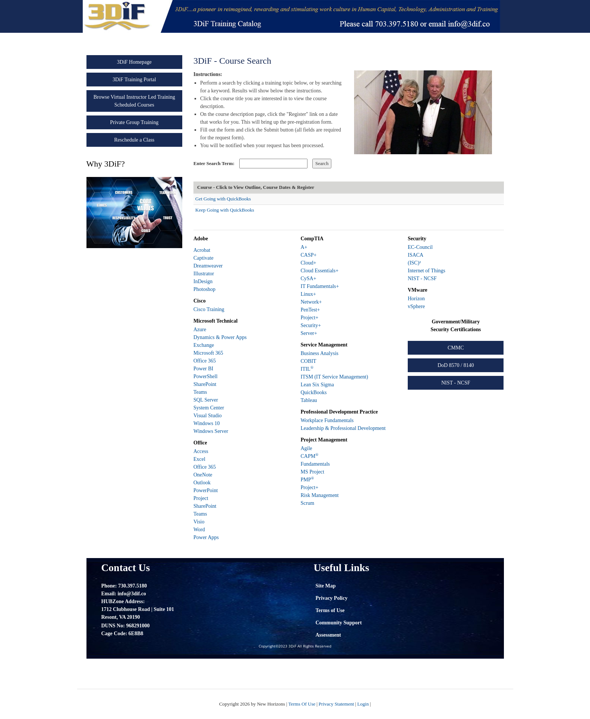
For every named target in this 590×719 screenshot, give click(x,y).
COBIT (308, 361)
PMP (307, 479)
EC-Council (420, 247)
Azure (199, 329)
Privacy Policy (332, 598)
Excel (199, 459)
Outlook (202, 482)
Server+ (308, 333)
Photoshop (204, 289)
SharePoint (204, 384)
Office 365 (204, 361)
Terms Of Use (301, 704)
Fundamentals (315, 464)
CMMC (456, 348)
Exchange (203, 345)
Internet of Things (426, 270)
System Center (208, 408)
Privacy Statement (336, 704)
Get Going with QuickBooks (223, 199)
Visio (199, 522)
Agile (306, 448)
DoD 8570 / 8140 (456, 365)
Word (199, 529)
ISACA (415, 255)
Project (200, 498)
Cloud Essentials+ (319, 270)
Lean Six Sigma (317, 384)
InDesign (202, 281)
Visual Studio (207, 415)
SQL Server (205, 400)
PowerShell (205, 376)
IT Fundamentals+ (319, 286)
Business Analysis (319, 353)
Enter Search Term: (213, 163)
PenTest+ (310, 310)
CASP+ (308, 255)
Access (200, 451)
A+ (303, 247)
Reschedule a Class (134, 140)
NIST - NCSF (422, 278)
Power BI (203, 368)
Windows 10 (206, 423)
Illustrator (203, 273)
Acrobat (201, 250)
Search (321, 163)
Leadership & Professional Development (342, 428)
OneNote (202, 475)
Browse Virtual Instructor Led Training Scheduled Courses (134, 101)
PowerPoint (205, 490)
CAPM (309, 456)
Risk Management (319, 495)
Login (363, 704)
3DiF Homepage (134, 62)
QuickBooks (313, 392)
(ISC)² (414, 263)
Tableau (308, 400)
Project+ (309, 317)
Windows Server (210, 431)
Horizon (416, 298)
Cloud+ (308, 263)
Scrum (307, 503)
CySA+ (308, 278)
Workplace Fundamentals (326, 420)
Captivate (203, 258)
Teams (200, 392)
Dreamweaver (208, 266)
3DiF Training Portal (134, 79)
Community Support (339, 622)
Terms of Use (330, 610)
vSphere (416, 306)
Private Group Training (134, 122)
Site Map (326, 586)
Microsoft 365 (208, 353)
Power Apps (206, 537)
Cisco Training (208, 309)
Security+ (310, 325)
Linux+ (308, 294)
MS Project (312, 472)
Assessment (328, 635)
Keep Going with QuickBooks (224, 210)
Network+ (311, 302)
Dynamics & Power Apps (220, 337)
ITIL (306, 369)
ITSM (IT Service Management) (334, 377)
